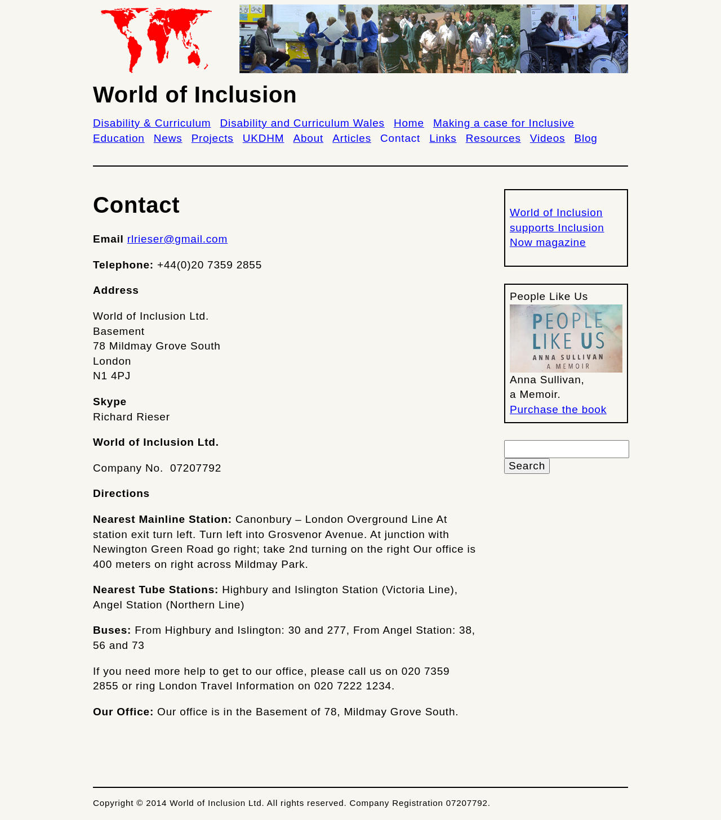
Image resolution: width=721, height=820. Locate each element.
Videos (548, 138)
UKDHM (263, 138)
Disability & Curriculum (152, 123)
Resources (493, 138)
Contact (400, 138)
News (168, 138)
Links (442, 138)
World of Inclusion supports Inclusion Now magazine (557, 227)
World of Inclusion (195, 94)
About (308, 138)
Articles (351, 138)
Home (409, 123)
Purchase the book (558, 409)
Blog (586, 138)
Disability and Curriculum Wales (302, 123)
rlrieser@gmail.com (177, 239)
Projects (213, 138)
